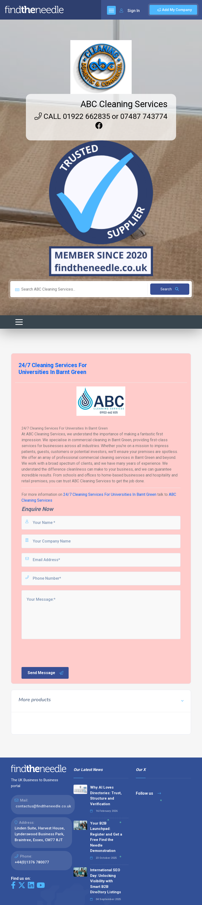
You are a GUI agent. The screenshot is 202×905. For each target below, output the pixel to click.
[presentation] (58, 652)
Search (169, 289)
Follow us (148, 793)
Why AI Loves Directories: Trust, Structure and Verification (106, 795)
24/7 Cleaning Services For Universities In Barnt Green (109, 494)
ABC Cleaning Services (124, 104)
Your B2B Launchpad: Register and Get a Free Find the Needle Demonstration (106, 837)
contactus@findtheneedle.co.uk (43, 806)
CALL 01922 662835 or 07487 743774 (101, 116)
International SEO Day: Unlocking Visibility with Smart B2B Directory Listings (105, 881)
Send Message (46, 672)
